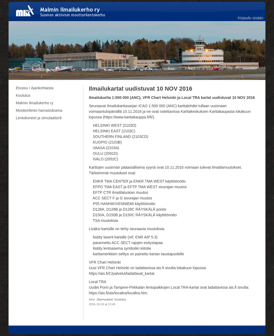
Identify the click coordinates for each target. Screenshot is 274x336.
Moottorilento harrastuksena (39, 110)
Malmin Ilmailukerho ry (34, 103)
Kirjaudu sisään (250, 18)
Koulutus (120, 299)
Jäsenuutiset (104, 299)
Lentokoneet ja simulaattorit (39, 118)
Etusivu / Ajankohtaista (35, 88)
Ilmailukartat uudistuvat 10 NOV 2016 (140, 88)
